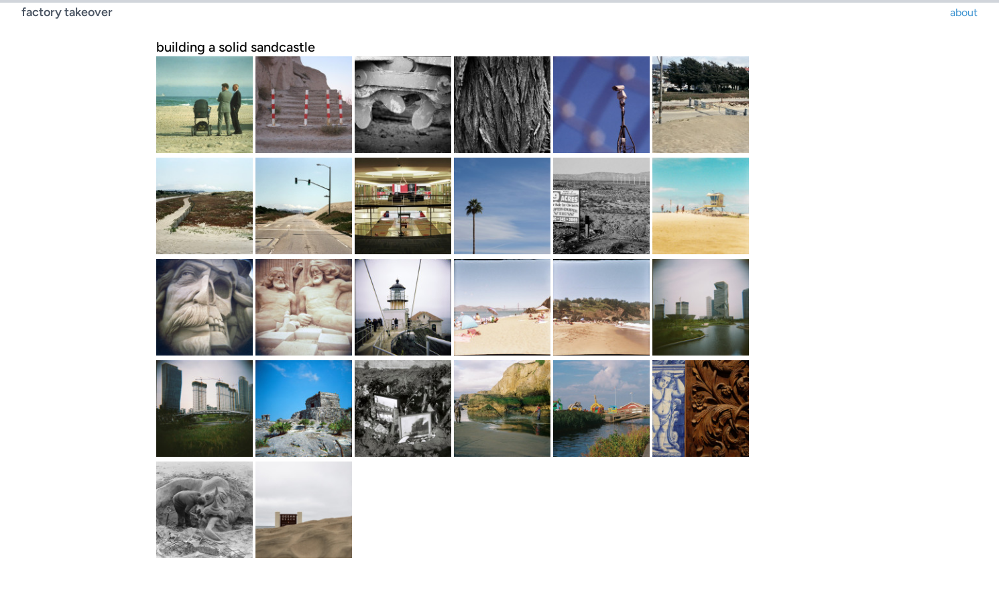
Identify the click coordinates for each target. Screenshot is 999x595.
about (964, 12)
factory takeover (67, 12)
